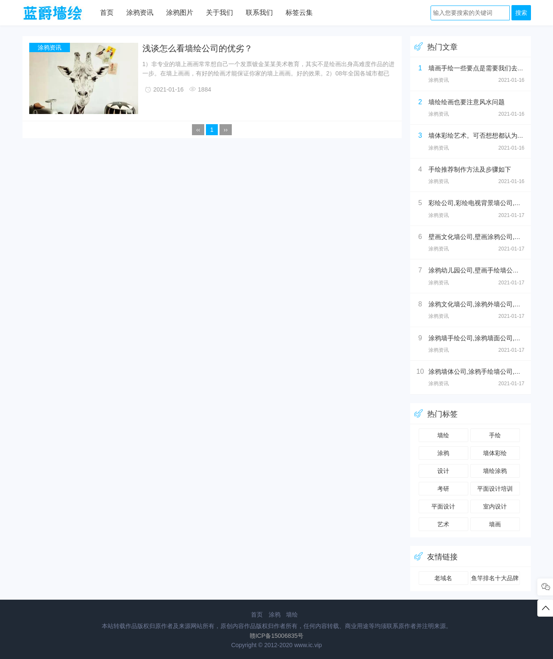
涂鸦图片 (179, 12)
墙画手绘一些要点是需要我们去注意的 (482, 68)
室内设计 (495, 506)
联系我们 (259, 12)
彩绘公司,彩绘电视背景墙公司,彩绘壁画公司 (490, 202)
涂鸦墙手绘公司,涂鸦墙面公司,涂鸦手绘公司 (490, 338)
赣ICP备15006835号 (277, 635)
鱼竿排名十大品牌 (495, 578)
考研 (443, 488)
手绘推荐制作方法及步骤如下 (469, 169)
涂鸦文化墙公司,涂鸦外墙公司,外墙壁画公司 (490, 304)
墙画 (495, 524)
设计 (443, 470)
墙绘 (443, 435)
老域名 (443, 578)
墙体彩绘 (495, 453)
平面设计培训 (495, 488)
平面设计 (443, 506)
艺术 (443, 524)
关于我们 (219, 12)
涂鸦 (443, 453)
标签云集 (299, 12)
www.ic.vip (308, 645)
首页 (107, 12)
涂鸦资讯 (139, 12)
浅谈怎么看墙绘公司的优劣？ (197, 48)
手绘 (495, 435)
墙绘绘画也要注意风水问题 (466, 102)
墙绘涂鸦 (495, 470)
